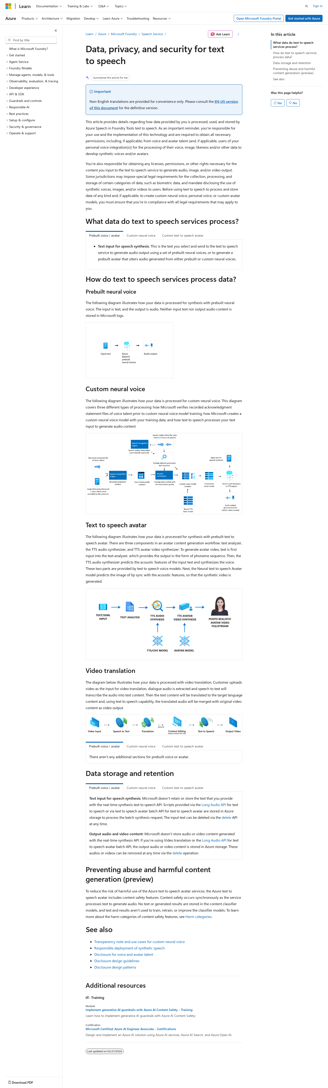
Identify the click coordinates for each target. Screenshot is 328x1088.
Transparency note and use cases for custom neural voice (139, 941)
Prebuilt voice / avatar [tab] (104, 235)
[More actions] (238, 34)
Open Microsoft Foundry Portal (258, 18)
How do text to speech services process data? (295, 55)
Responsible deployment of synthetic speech (129, 948)
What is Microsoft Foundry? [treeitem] (28, 49)
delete (226, 817)
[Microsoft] (8, 6)
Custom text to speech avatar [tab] (182, 235)
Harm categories (198, 916)
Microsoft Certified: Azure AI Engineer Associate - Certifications (131, 1029)
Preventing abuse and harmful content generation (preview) (294, 71)
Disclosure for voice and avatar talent (123, 954)
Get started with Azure (304, 18)
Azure (102, 34)
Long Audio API (214, 804)
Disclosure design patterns (115, 967)
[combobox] (31, 40)
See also (278, 79)
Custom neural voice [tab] (141, 235)
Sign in (318, 6)
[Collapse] (56, 30)
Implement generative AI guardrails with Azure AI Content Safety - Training (139, 1010)
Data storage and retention (292, 63)
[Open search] (306, 6)
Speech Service (152, 34)
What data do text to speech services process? (293, 44)
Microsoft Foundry (124, 34)
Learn (89, 34)
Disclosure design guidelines (116, 960)
